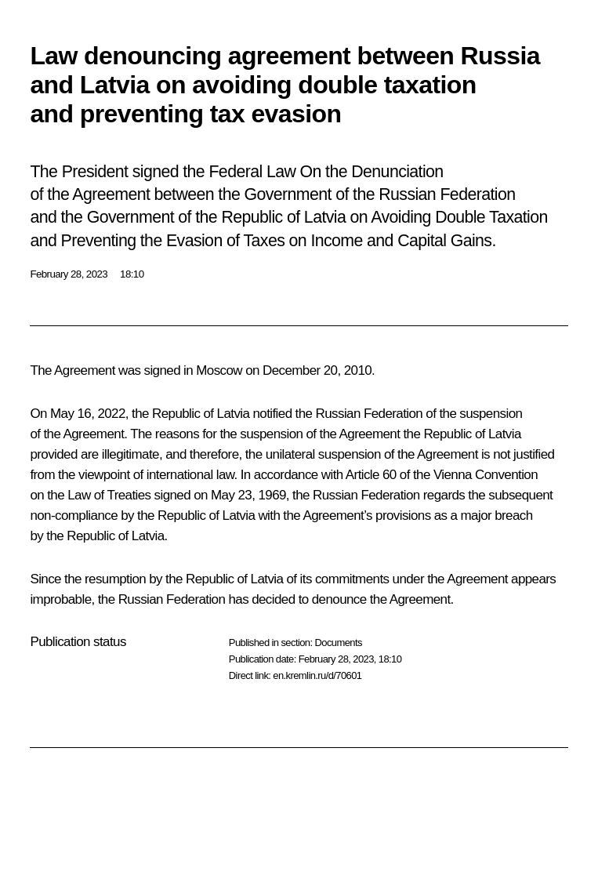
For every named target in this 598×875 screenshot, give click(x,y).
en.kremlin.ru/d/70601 (317, 675)
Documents (337, 642)
